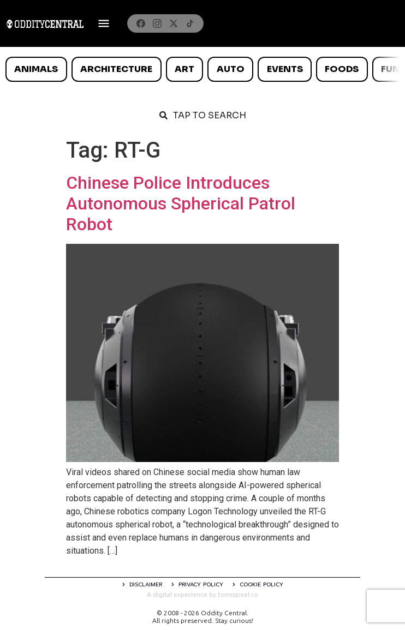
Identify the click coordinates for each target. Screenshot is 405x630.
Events (285, 69)
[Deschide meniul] (103, 23)
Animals (36, 69)
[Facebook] (140, 23)
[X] (173, 23)
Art (184, 69)
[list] (202, 69)
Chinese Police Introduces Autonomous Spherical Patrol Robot (180, 203)
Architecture (116, 69)
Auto (231, 69)
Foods (342, 69)
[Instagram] (157, 23)
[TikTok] (190, 23)
